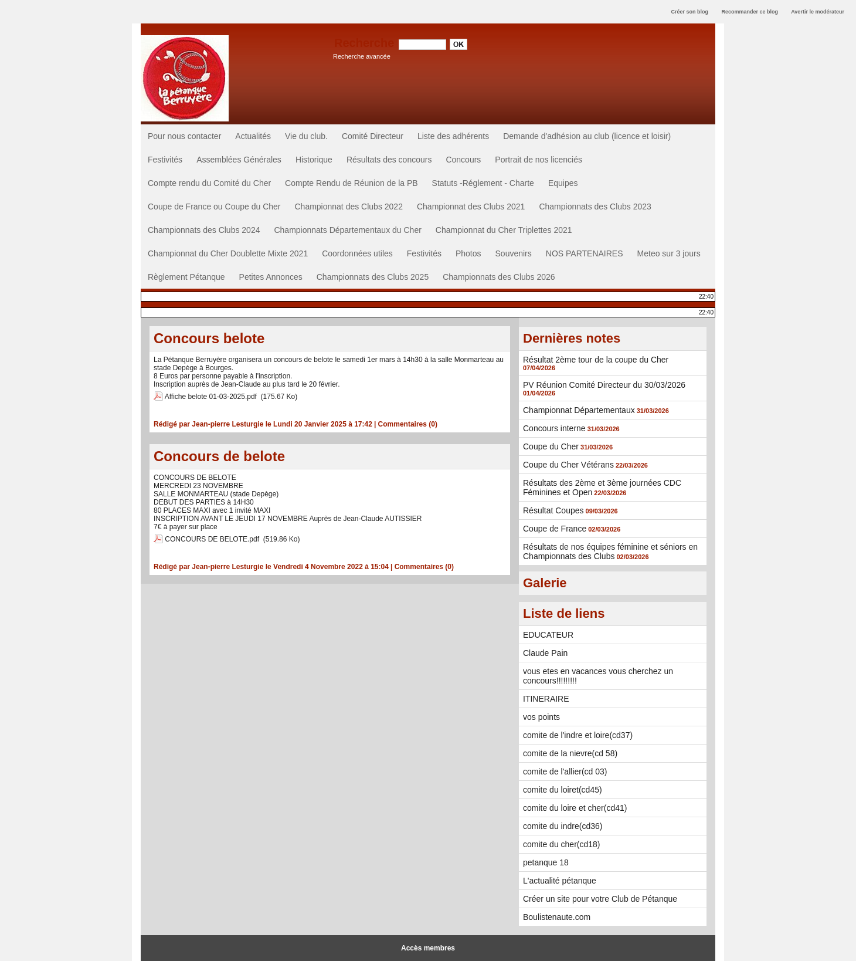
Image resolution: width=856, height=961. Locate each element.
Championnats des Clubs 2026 (499, 277)
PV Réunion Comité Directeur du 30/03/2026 (604, 385)
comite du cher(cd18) (561, 844)
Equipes (563, 183)
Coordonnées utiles (357, 253)
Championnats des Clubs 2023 (595, 206)
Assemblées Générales (238, 159)
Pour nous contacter (184, 136)
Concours (463, 159)
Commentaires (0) (407, 424)
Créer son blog (689, 12)
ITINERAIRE (546, 698)
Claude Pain (545, 653)
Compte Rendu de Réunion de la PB (351, 183)
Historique (313, 159)
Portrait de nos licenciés (538, 159)
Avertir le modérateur (817, 12)
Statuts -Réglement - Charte (483, 183)
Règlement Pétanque (186, 277)
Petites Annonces (271, 277)
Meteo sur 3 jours (669, 253)
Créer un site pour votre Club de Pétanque (600, 899)
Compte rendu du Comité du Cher (209, 183)
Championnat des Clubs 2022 (348, 206)
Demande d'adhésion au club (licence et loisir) (587, 136)
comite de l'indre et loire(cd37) (578, 735)
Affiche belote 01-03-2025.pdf (211, 396)
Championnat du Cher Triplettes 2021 (504, 230)
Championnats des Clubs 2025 (373, 277)
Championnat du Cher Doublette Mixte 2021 (228, 253)
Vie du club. (306, 136)
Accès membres (428, 948)
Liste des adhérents (453, 136)
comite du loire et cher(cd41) (575, 808)
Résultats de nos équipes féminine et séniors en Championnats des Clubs (610, 551)
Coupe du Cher (551, 446)
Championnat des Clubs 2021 (471, 206)
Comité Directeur (372, 136)
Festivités (165, 159)
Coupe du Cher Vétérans (568, 464)
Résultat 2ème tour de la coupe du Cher (595, 359)
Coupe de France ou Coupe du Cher (214, 206)
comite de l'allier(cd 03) (565, 771)
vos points (541, 717)
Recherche (366, 42)
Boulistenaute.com (556, 917)
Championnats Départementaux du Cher (347, 230)
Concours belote (209, 338)
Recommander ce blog (750, 12)
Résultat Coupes (553, 510)
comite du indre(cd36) (562, 826)
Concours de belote (219, 456)
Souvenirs (513, 253)
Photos (468, 253)
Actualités (253, 136)
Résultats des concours (389, 159)
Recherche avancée (361, 56)
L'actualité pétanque (559, 880)
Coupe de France (554, 528)
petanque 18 (546, 862)
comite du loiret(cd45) (562, 789)
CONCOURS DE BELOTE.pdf (212, 539)
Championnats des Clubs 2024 (204, 230)
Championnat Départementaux (579, 410)
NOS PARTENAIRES (584, 253)
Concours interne (554, 428)
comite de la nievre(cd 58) (570, 753)
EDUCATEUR (548, 634)
